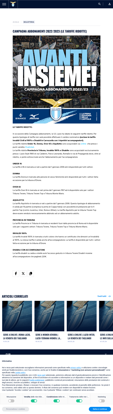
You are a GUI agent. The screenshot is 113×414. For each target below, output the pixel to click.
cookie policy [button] (20, 373)
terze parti (41, 375)
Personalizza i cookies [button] (15, 409)
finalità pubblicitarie (36, 380)
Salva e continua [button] (100, 409)
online (83, 143)
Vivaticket (29, 147)
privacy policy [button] (76, 368)
